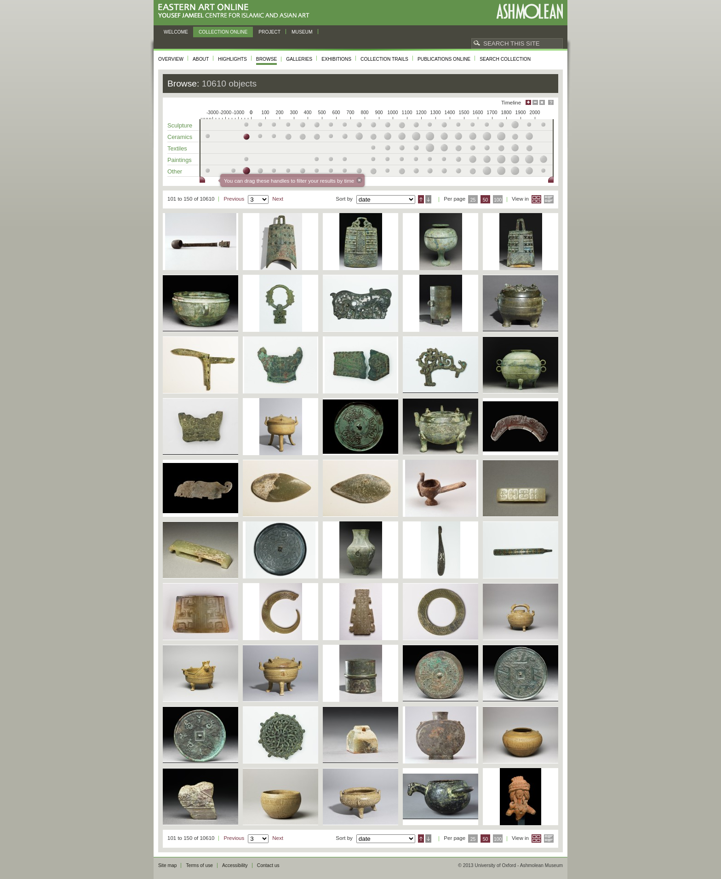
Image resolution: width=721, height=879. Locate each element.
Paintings (179, 159)
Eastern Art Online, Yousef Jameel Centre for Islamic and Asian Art (236, 11)
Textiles (177, 148)
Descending (428, 199)
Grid (536, 199)
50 (485, 199)
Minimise (535, 102)
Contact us (268, 865)
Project (269, 32)
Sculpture (179, 125)
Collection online (223, 32)
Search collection (505, 59)
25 (473, 199)
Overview (170, 59)
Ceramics (179, 136)
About (201, 59)
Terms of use (199, 865)
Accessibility (235, 865)
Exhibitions (336, 59)
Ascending (421, 199)
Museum (302, 32)
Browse (266, 59)
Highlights (232, 59)
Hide (542, 102)
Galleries (299, 59)
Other (174, 171)
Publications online (444, 59)
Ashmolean (529, 11)
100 (498, 199)
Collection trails (384, 59)
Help (551, 102)
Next (277, 199)
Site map (167, 865)
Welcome (176, 32)
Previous (233, 199)
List (549, 199)
